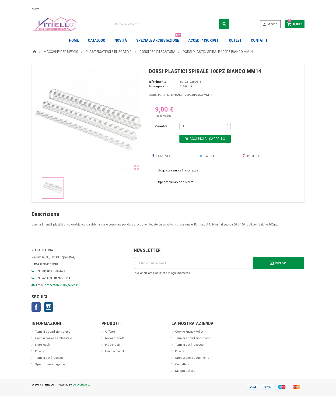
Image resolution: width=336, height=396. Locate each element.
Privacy (40, 351)
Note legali (42, 344)
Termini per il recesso (49, 357)
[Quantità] (202, 126)
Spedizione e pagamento (52, 364)
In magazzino (159, 86)
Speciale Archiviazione (158, 38)
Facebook (36, 307)
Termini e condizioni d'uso (52, 331)
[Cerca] (169, 24)
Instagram (48, 307)
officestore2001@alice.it (61, 285)
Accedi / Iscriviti (204, 40)
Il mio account (114, 351)
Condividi (161, 156)
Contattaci (182, 364)
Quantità (161, 126)
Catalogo (96, 40)
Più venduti (112, 344)
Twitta (206, 156)
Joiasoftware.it (82, 384)
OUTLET (235, 40)
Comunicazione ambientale (53, 338)
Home (74, 40)
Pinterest (252, 156)
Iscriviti (278, 263)
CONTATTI (259, 40)
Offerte (110, 331)
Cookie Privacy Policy (189, 331)
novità (121, 40)
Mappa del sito (185, 370)
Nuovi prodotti (115, 338)
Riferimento (157, 81)
